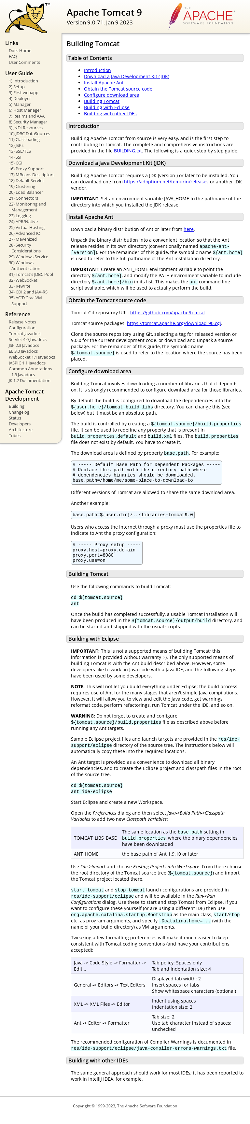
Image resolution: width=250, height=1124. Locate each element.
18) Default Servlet (26, 180)
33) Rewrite (19, 286)
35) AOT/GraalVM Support (25, 300)
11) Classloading (24, 139)
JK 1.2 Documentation (29, 380)
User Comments (24, 62)
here (189, 229)
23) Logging (20, 216)
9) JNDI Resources (26, 128)
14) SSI (15, 157)
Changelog (19, 412)
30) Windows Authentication (24, 265)
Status (15, 418)
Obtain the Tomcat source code (118, 89)
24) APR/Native (23, 221)
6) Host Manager (25, 110)
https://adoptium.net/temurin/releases (166, 181)
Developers (20, 424)
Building (16, 406)
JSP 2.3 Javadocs (24, 345)
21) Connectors (23, 198)
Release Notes (22, 322)
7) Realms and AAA (27, 116)
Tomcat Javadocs (25, 333)
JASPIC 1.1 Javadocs (27, 363)
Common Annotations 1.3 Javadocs (30, 371)
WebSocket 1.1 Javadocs (32, 357)
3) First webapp (23, 92)
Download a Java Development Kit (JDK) (126, 76)
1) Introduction (23, 81)
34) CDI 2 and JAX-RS (28, 292)
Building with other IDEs (110, 113)
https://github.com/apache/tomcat (167, 312)
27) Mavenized (23, 239)
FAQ (13, 56)
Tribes (15, 435)
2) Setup (17, 87)
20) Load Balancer (26, 192)
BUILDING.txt (128, 151)
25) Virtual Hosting (27, 227)
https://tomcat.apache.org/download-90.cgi (174, 323)
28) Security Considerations (25, 248)
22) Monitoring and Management (27, 207)
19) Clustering (22, 186)
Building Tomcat (101, 101)
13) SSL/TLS (20, 151)
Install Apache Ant (104, 82)
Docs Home (20, 50)
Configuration (22, 328)
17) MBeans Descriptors (31, 175)
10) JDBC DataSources (29, 133)
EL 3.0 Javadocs (23, 351)
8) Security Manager (28, 122)
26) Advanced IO (24, 233)
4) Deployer (20, 98)
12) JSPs (16, 145)
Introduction (97, 70)
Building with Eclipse (107, 107)
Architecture (21, 430)
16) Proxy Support (26, 169)
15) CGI (15, 163)
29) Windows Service (28, 257)
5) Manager (20, 104)
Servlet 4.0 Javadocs (28, 339)
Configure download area (111, 95)
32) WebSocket (23, 280)
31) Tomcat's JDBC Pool (31, 274)
